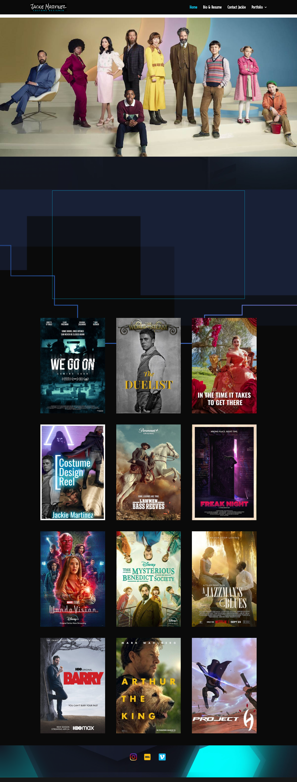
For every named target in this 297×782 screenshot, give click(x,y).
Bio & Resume (212, 7)
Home (193, 7)
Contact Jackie (236, 7)
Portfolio (257, 7)
